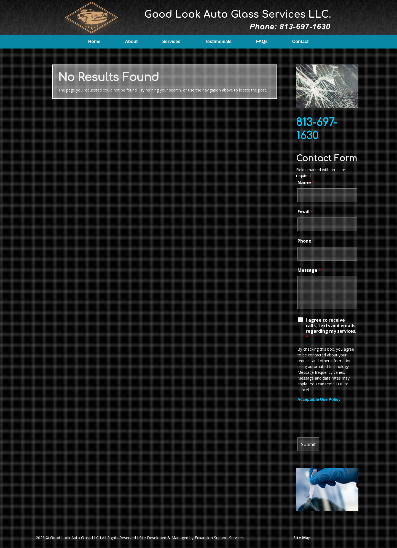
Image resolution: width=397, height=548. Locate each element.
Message (309, 270)
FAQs (262, 41)
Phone (306, 241)
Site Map (302, 537)
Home (94, 41)
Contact (300, 41)
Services (171, 41)
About (131, 41)
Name (306, 182)
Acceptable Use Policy (318, 399)
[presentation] (339, 420)
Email (305, 212)
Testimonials (218, 41)
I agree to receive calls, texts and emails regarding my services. (331, 328)
